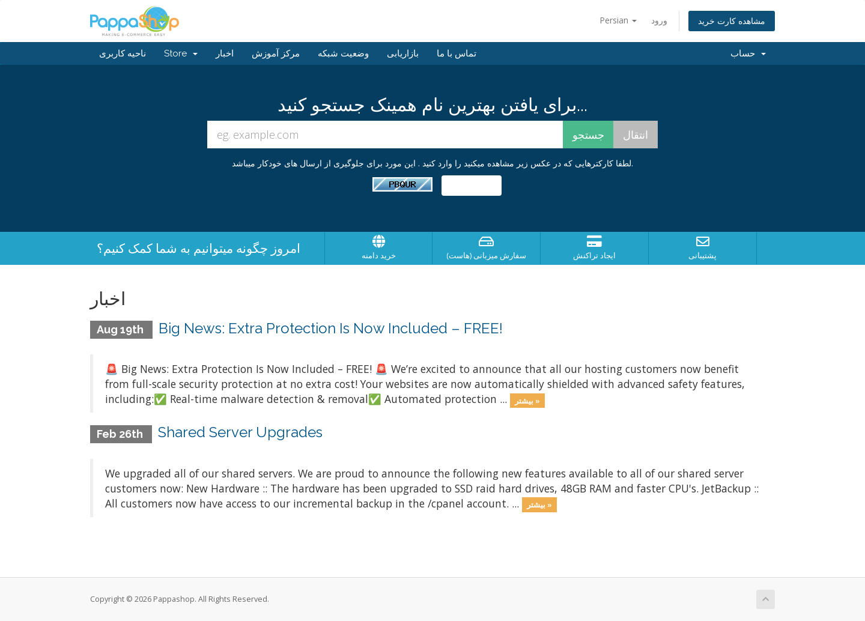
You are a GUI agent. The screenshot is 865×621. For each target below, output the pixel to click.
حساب (748, 53)
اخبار (225, 53)
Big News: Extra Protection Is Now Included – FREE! (331, 328)
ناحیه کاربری (122, 53)
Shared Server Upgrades (240, 432)
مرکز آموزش (276, 53)
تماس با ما (456, 53)
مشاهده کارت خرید (731, 20)
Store (181, 53)
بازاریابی (403, 53)
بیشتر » (527, 400)
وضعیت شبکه (343, 53)
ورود (659, 20)
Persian (618, 20)
